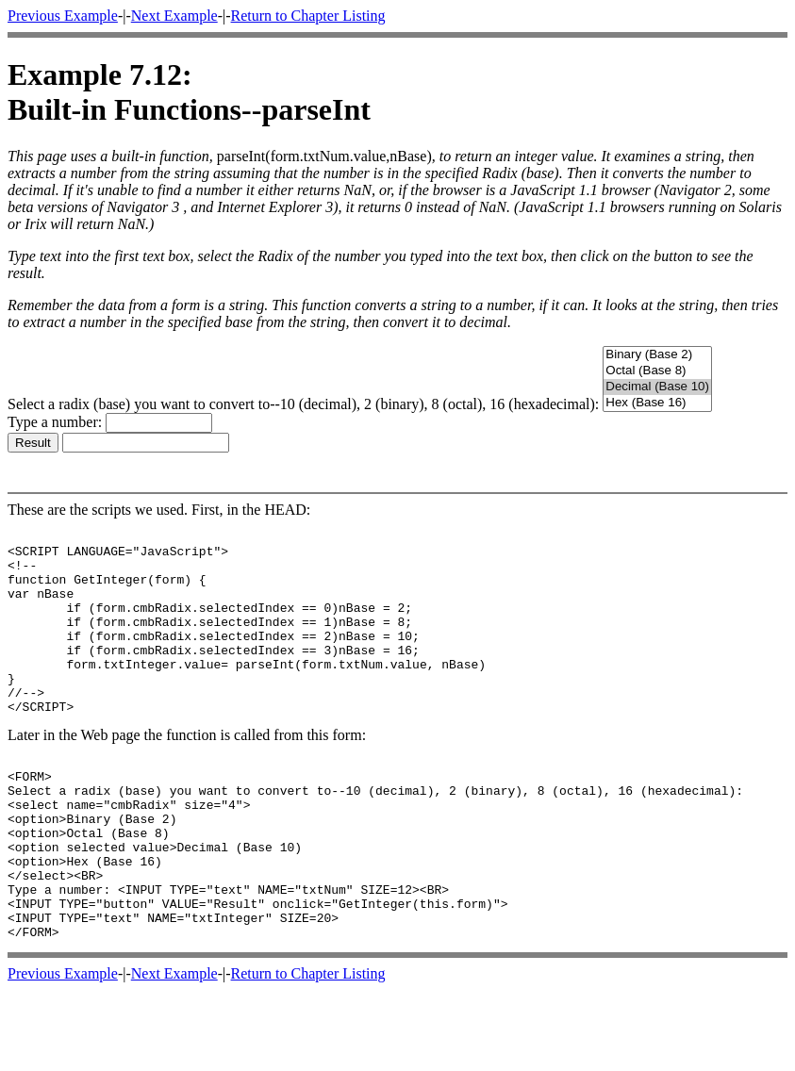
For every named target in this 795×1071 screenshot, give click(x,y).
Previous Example (63, 16)
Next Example (174, 16)
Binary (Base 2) (657, 355)
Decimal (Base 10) (657, 387)
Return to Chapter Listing (308, 16)
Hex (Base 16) (657, 403)
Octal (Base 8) (657, 371)
